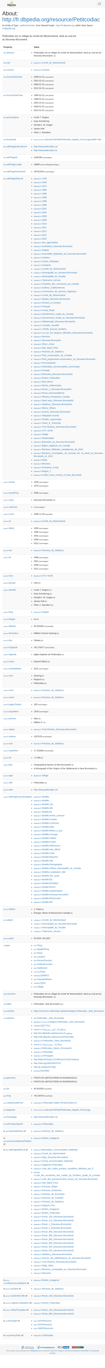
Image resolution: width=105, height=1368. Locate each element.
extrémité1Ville (15, 1296)
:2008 (40, 220)
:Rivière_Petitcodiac (47, 378)
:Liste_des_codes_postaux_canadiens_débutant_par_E (63, 1168)
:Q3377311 (42, 1025)
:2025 (40, 239)
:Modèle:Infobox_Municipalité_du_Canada (57, 868)
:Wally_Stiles (43, 1265)
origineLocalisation (17, 1303)
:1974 (40, 186)
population (11, 711)
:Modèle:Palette (45, 838)
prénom (9, 718)
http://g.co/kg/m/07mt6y (45, 1067)
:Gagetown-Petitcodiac (48, 1165)
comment (9, 994)
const (8, 514)
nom (8, 675)
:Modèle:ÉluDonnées (47, 898)
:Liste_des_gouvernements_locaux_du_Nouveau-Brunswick (65, 1179)
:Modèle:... (42, 800)
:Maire (40, 460)
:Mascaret (42, 1273)
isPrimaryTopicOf (13, 1124)
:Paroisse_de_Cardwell (48, 1198)
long (7, 1095)
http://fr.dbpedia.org (65, 25)
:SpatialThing (41, 949)
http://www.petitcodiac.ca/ (46, 146)
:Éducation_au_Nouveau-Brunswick (54, 442)
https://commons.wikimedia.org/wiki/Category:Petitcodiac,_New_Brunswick (69, 1011)
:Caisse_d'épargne (46, 261)
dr (7, 521)
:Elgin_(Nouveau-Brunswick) (51, 1157)
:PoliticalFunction (43, 964)
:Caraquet (42, 265)
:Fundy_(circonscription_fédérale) (53, 1161)
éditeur (9, 909)
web (8, 789)
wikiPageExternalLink (15, 146)
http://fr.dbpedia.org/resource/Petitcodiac (51, 19)
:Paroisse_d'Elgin (46, 1186)
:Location (39, 956)
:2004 (40, 212)
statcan (9, 736)
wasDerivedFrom (13, 1103)
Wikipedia (34, 1351)
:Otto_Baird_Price (46, 348)
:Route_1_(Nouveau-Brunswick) (52, 389)
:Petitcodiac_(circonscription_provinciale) (57, 366)
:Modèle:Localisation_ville (49, 872)
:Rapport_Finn (44, 1205)
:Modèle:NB (43, 902)
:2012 (40, 231)
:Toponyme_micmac (47, 280)
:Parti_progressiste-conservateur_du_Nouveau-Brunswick (64, 359)
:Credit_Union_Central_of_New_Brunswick (57, 475)
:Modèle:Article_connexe (49, 815)
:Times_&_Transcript (47, 423)
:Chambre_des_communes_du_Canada (56, 284)
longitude (10, 647)
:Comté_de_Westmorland (49, 63)
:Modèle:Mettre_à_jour (48, 830)
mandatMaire (12, 668)
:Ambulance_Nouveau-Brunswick (53, 246)
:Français (42, 306)
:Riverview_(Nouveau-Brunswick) (53, 374)
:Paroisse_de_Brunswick (49, 1194)
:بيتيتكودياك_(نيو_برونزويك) (50, 1029)
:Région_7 (42, 471)
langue (9, 619)
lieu (7, 640)
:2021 (40, 235)
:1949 (40, 182)
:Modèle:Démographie (48, 864)
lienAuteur (10, 633)
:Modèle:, (42, 797)
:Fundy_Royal (44, 310)
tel (7, 757)
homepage (10, 1117)
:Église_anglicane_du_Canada (52, 445)
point (8, 938)
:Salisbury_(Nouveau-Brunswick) (53, 404)
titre (7, 765)
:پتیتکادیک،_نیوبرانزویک (48, 1044)
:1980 (40, 190)
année (9, 482)
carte (8, 500)
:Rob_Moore (43, 381)
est (7, 550)
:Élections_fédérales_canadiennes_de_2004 (58, 449)
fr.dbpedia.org (8, 28)
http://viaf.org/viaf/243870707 (47, 1063)
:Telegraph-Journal (46, 415)
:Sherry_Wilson (45, 408)
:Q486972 (41, 975)
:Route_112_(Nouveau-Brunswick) (54, 1220)
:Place (38, 953)
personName (11, 117)
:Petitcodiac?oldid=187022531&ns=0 (55, 1103)
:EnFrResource (43, 1324)
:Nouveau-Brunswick (47, 340)
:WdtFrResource (43, 1328)
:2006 (40, 216)
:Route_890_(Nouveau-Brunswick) (54, 1239)
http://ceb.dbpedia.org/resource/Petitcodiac (54, 1037)
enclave (12, 1289)
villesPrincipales (16, 1310)
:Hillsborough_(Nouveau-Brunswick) (54, 321)
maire (8, 661)
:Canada (41, 70)
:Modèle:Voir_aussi (46, 876)
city (6, 63)
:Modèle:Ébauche (46, 857)
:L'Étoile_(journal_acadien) (50, 329)
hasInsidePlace (14, 1131)
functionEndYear (12, 77)
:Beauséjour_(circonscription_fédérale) (56, 1150)
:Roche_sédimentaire (47, 385)
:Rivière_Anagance (46, 1138)
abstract (8, 52)
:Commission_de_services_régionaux (55, 291)
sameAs (8, 1018)
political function (27, 25)
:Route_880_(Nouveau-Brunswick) (54, 1231)
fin (7, 557)
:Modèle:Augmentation (48, 891)
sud (7, 743)
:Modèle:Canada (45, 819)
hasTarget (11, 1321)
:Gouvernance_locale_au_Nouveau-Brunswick (59, 318)
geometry (9, 1078)
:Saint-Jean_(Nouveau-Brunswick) (53, 400)
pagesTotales (12, 704)
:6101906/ (41, 1071)
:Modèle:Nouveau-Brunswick (51, 894)
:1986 (40, 193)
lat (6, 1088)
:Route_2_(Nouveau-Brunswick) (52, 1228)
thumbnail (9, 139)
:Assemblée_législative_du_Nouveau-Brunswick (60, 254)
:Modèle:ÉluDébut (46, 883)
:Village (41, 434)
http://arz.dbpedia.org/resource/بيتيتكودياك (53, 1033)
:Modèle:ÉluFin (44, 887)
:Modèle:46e (43, 808)
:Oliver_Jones (44, 344)
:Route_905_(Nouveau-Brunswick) (54, 1247)
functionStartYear (13, 95)
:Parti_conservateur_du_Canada (53, 355)
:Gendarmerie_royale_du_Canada (53, 314)
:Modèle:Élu (43, 879)
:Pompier (42, 370)
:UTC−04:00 (43, 430)
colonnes (10, 507)
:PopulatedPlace (43, 979)
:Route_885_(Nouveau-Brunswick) (54, 1235)
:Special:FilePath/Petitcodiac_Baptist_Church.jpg (62, 1110)
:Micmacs (42, 463)
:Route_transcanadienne (49, 393)
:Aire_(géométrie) (46, 242)
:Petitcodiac (43, 1052)
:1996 (40, 201)
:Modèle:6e (43, 812)
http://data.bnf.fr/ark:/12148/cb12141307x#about (56, 1059)
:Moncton (42, 336)
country (8, 70)
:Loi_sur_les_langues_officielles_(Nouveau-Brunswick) (63, 333)
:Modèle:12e (43, 804)
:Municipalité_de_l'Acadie (50, 276)
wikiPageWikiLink (13, 178)
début (8, 528)
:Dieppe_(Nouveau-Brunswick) (52, 299)
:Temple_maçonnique (47, 419)
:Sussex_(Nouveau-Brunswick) (52, 412)
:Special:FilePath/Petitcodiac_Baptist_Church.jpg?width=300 (67, 139)
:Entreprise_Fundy (46, 467)
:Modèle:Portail (44, 842)
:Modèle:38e (43, 860)
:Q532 (40, 983)
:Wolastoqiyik (44, 438)
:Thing (38, 945)
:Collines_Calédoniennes (49, 287)
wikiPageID (10, 157)
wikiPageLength (12, 164)
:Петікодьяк (43, 1055)
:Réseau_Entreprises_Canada (52, 397)
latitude (9, 626)
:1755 (40, 178)
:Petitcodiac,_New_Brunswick (49, 1018)
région (9, 729)
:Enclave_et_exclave (47, 302)
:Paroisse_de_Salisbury (48, 351)
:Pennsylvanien (45, 363)
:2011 (40, 227)
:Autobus (42, 257)
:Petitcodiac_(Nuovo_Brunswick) (53, 1048)
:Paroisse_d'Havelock (48, 1190)
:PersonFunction (43, 960)
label (7, 1004)
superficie (10, 750)
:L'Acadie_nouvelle (46, 325)
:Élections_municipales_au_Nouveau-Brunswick (60, 1269)
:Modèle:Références (47, 845)
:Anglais (41, 250)
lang (8, 612)
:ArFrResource (42, 1321)
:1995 (40, 197)
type (8, 775)
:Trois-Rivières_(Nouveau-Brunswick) (55, 427)
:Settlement (40, 968)
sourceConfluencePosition (17, 1141)
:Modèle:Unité (44, 853)
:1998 (40, 205)
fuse (8, 576)
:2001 (40, 208)
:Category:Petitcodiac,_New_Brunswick (59, 1022)
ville (8, 782)
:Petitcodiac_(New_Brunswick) (52, 1040)
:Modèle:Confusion (46, 823)
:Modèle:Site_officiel (47, 849)
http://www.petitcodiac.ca (45, 150)
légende (9, 654)
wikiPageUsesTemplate (17, 797)
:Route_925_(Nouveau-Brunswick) (54, 1250)
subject (8, 920)
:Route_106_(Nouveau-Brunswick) (54, 1216)
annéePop (11, 493)
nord (8, 690)
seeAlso (8, 1011)
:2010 (40, 224)
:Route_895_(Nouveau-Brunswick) (54, 1243)
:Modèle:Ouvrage (46, 834)
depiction (9, 1110)
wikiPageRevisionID (14, 171)
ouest (8, 697)
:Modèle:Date (44, 827)
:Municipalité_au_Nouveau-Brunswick (55, 272)
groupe (9, 583)
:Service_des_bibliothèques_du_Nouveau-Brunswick (62, 1258)
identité (9, 590)
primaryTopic (13, 1335)
